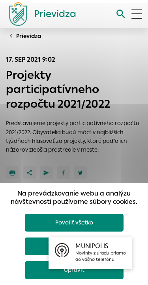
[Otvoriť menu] (136, 14)
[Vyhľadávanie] (121, 14)
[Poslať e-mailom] (46, 172)
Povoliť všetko (74, 222)
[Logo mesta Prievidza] (39, 13)
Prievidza (28, 36)
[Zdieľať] (29, 172)
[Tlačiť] (12, 172)
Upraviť (74, 270)
